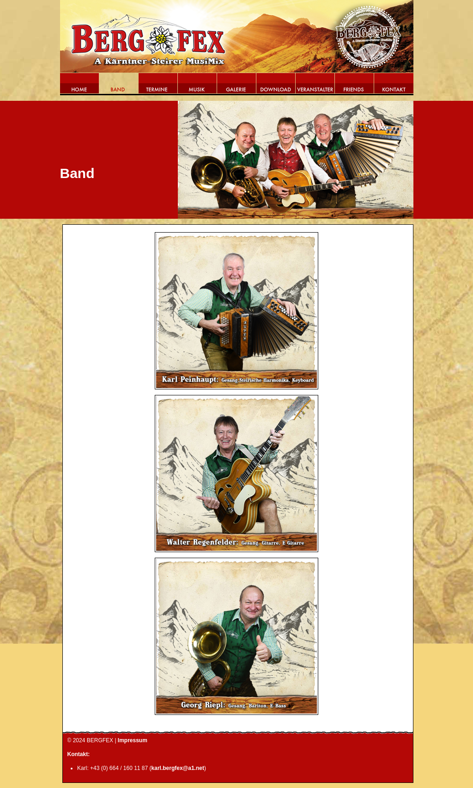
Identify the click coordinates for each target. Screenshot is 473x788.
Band (119, 86)
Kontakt (393, 86)
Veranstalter (315, 86)
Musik (197, 86)
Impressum (132, 740)
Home (79, 86)
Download (276, 86)
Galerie (236, 86)
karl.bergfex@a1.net (178, 768)
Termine (158, 86)
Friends (354, 86)
